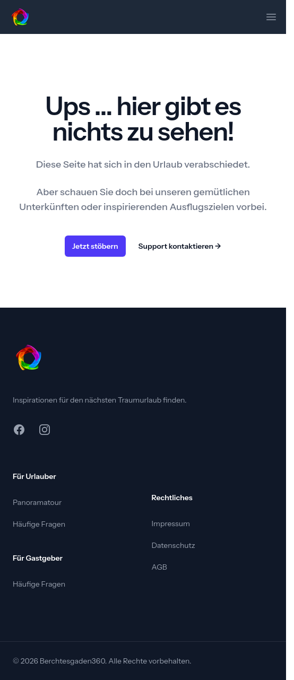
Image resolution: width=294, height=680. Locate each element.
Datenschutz (173, 545)
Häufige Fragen (39, 524)
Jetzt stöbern (95, 246)
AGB (159, 567)
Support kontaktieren (180, 246)
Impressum (171, 523)
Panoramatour (37, 502)
